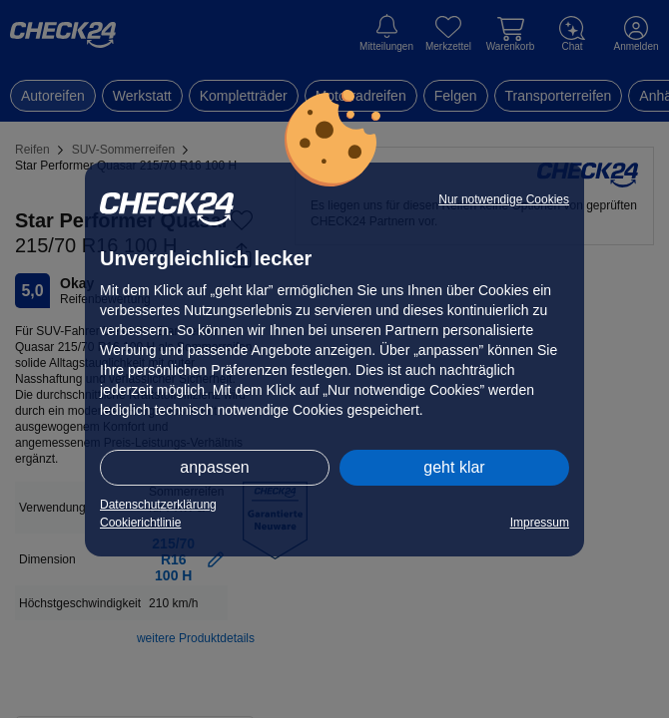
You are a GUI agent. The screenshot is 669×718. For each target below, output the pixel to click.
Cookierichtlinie (140, 523)
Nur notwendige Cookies (503, 199)
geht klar (453, 467)
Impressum (539, 523)
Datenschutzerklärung (158, 505)
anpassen (214, 467)
